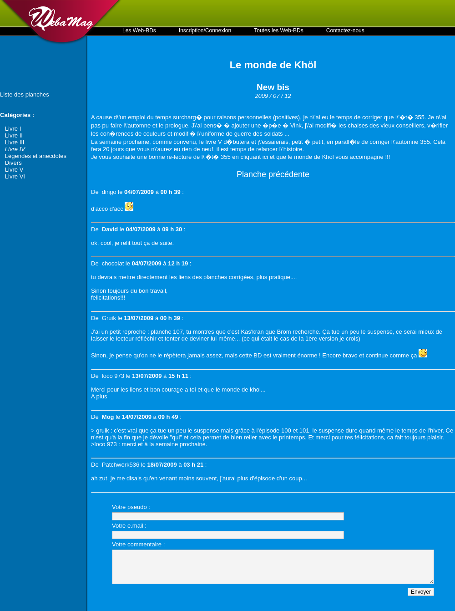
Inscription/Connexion (205, 30)
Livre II (14, 135)
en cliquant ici (250, 156)
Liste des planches (24, 94)
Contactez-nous (345, 30)
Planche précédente (273, 174)
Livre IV (15, 149)
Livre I (13, 128)
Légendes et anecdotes (35, 156)
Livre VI (15, 176)
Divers (13, 162)
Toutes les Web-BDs (278, 30)
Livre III (15, 142)
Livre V (14, 169)
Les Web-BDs (139, 30)
